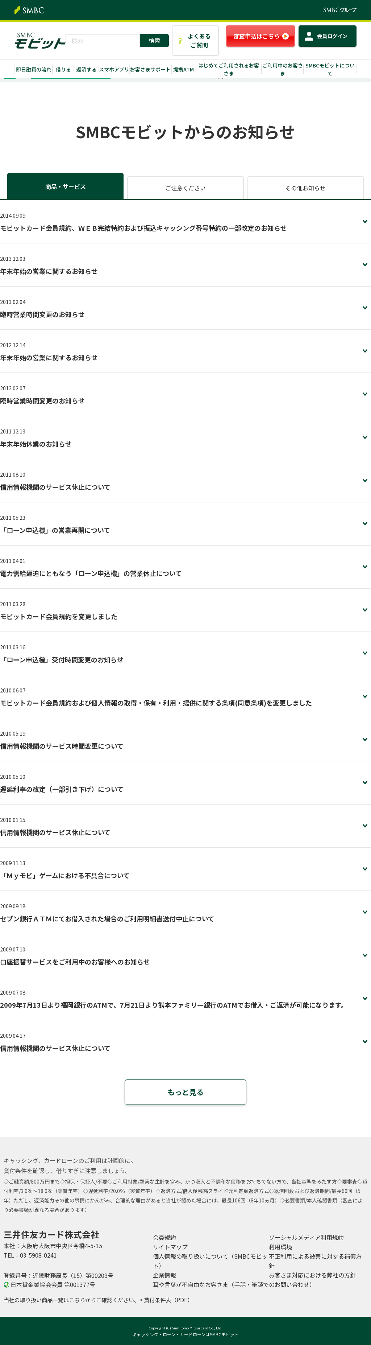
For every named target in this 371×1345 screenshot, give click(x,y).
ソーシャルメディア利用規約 (306, 1237)
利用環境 (280, 1246)
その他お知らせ (305, 188)
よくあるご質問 (199, 40)
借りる (63, 69)
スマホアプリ (114, 69)
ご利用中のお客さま (282, 69)
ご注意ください (185, 188)
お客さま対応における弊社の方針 (312, 1275)
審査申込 (256, 36)
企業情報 (164, 1275)
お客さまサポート (150, 69)
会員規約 (164, 1237)
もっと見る (185, 1092)
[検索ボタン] (154, 40)
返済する (86, 69)
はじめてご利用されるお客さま (228, 69)
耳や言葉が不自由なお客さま (234, 1284)
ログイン (332, 36)
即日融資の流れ (33, 69)
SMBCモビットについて (330, 69)
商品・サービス (65, 186)
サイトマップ (170, 1246)
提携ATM (183, 69)
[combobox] (103, 40)
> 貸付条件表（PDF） (166, 1300)
